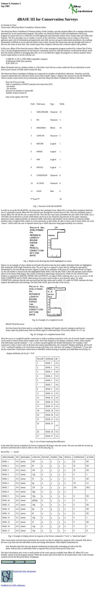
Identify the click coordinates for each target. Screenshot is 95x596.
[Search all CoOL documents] (24, 571)
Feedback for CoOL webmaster (13, 585)
